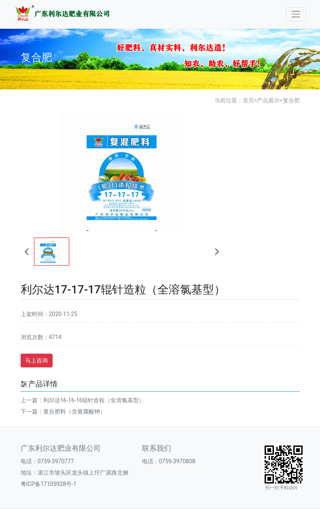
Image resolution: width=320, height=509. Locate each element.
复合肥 (291, 100)
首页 (248, 100)
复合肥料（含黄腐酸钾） (74, 411)
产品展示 (268, 100)
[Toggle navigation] (295, 14)
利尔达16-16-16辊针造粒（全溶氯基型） (94, 400)
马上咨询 (36, 360)
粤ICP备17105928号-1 (48, 484)
